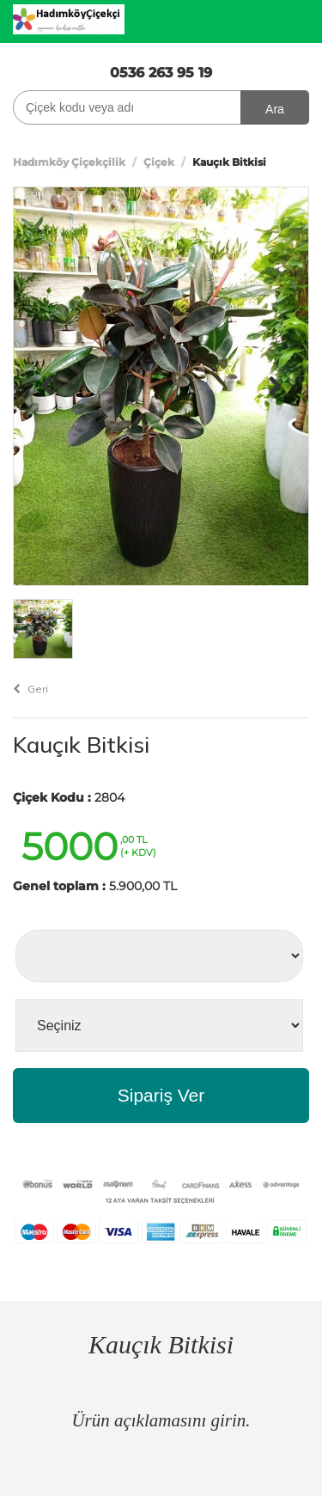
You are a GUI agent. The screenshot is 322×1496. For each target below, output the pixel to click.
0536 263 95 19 (161, 72)
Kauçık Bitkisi (81, 744)
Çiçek (158, 162)
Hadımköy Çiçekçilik (69, 162)
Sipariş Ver (161, 1095)
